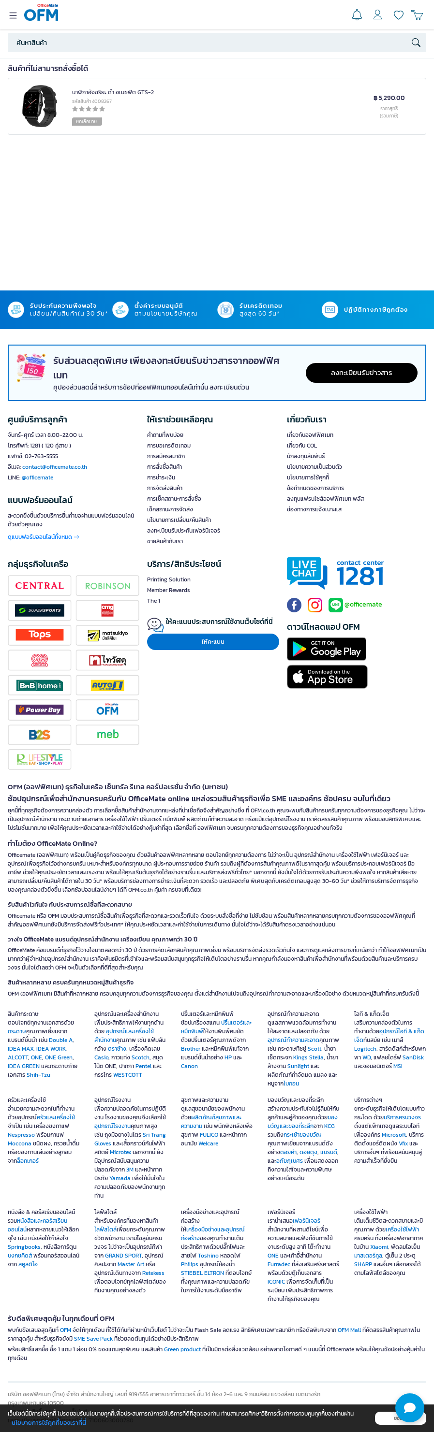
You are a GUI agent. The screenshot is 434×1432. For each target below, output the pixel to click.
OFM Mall (349, 1330)
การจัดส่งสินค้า (164, 488)
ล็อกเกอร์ (28, 1161)
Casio (101, 1057)
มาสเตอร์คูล (368, 1255)
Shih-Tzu (38, 1074)
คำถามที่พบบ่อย (165, 435)
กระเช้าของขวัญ (303, 1134)
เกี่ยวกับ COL (302, 445)
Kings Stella (308, 1057)
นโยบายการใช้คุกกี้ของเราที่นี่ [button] (49, 1422)
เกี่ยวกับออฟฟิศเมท (310, 435)
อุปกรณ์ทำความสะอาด (293, 1040)
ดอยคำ (288, 1152)
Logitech (365, 1048)
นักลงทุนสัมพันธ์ (306, 456)
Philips (189, 1264)
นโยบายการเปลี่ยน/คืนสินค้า (179, 520)
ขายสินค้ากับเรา (165, 541)
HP (228, 1057)
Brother (190, 1048)
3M (130, 1169)
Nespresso (21, 1134)
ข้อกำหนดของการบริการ (315, 488)
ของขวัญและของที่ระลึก (303, 1121)
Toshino (208, 1255)
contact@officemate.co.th (54, 467)
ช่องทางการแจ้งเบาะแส (314, 509)
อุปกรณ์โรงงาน (112, 1126)
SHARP (363, 1264)
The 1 (153, 600)
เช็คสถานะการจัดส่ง (170, 509)
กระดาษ (17, 1031)
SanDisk (413, 1057)
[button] (409, 1407)
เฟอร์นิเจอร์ (306, 1220)
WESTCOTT (127, 1074)
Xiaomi (379, 1247)
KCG (329, 1126)
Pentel (143, 1066)
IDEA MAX (20, 1048)
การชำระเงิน (161, 477)
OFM (65, 1330)
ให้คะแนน (213, 641)
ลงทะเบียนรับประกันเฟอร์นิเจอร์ (183, 530)
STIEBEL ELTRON (202, 1273)
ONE (36, 1057)
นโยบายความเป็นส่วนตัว (314, 467)
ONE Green (59, 1057)
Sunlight (298, 1066)
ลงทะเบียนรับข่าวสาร (361, 372)
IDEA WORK (51, 1048)
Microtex (120, 1152)
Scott (314, 1048)
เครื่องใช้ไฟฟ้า (402, 1229)
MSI (398, 1066)
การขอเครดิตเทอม (169, 445)
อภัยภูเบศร (289, 1161)
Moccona (19, 1143)
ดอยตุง (308, 1152)
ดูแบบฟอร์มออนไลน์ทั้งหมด (43, 537)
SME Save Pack (93, 1338)
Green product (182, 1349)
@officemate (37, 477)
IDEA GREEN (24, 1066)
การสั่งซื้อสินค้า (164, 467)
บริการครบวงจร (402, 1117)
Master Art (131, 1264)
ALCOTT (18, 1057)
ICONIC (276, 1281)
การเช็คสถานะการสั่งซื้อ (174, 498)
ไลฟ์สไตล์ (105, 1229)
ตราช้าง (117, 1048)
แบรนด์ (328, 1152)
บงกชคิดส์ (20, 1255)
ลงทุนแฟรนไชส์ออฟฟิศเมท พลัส (325, 498)
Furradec (279, 1264)
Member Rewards (168, 590)
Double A (61, 1040)
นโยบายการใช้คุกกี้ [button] (308, 477)
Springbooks (24, 1247)
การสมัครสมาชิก (166, 456)
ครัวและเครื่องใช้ (56, 1117)
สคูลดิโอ (28, 1264)
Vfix (403, 1143)
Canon (189, 1066)
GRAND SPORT (123, 1255)
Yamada (120, 1178)
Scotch (141, 1057)
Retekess (153, 1273)
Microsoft (394, 1134)
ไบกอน (291, 1083)
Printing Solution (169, 579)
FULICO (209, 1134)
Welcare (208, 1143)
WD (366, 1057)
